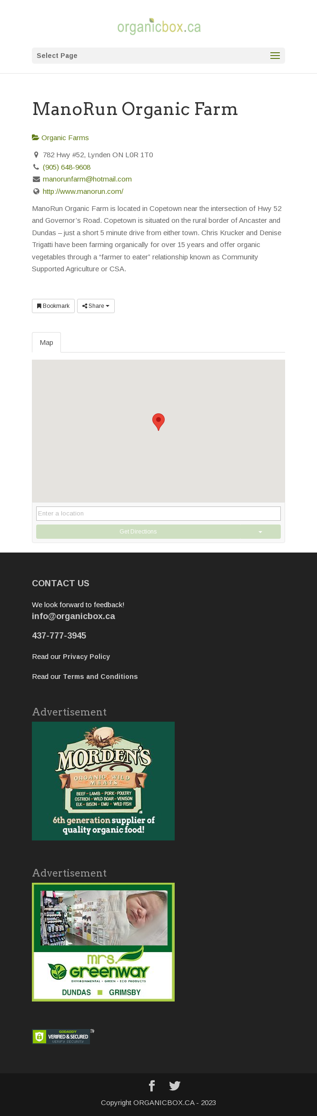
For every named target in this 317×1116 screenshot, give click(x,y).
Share (95, 306)
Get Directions (138, 531)
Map (46, 342)
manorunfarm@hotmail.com (87, 179)
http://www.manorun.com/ (83, 191)
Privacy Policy (86, 656)
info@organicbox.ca (73, 616)
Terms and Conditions (100, 676)
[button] (158, 422)
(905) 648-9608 (66, 167)
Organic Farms (60, 138)
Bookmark (53, 306)
